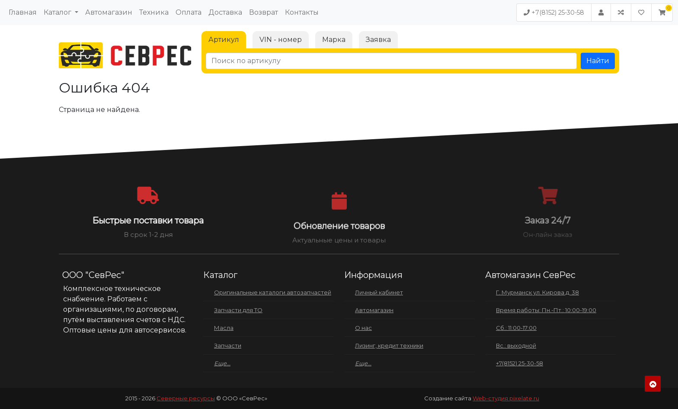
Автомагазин (108, 12)
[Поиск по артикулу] (391, 61)
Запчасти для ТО (238, 310)
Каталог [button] (58, 12)
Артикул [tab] (223, 39)
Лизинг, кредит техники (389, 345)
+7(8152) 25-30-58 (554, 12)
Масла (223, 327)
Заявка (378, 39)
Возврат (263, 12)
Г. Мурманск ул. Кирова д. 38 (537, 292)
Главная (23, 12)
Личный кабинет (379, 292)
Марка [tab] (333, 39)
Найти (597, 61)
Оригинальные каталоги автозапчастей (272, 292)
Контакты (302, 12)
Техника (154, 12)
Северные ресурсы (186, 398)
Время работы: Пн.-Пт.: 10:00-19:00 (546, 310)
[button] (662, 12)
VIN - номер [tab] (280, 39)
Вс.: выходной (516, 345)
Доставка (225, 12)
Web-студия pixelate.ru (506, 398)
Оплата (188, 12)
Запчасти (227, 345)
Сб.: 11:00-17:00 (516, 327)
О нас (363, 327)
